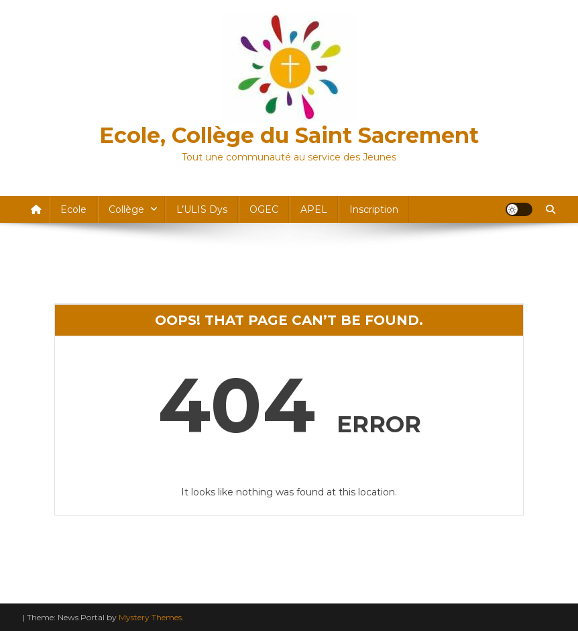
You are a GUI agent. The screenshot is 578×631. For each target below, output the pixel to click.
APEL (313, 209)
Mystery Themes (150, 617)
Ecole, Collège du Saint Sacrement (289, 135)
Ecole (73, 209)
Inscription (373, 209)
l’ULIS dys (201, 209)
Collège (126, 209)
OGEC (263, 209)
